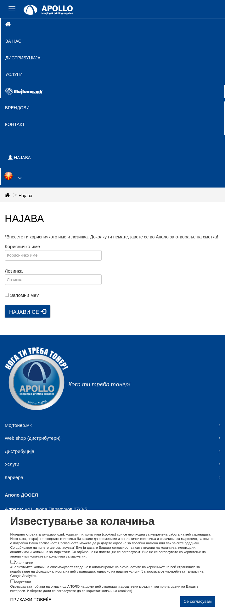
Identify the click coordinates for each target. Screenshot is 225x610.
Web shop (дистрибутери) (32, 438)
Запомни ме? (24, 295)
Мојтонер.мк (18, 425)
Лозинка (14, 271)
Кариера (14, 477)
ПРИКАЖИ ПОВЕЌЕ (31, 599)
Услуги (13, 74)
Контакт (15, 124)
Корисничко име (22, 246)
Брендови (17, 107)
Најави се (27, 312)
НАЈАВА (19, 157)
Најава (25, 195)
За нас (13, 41)
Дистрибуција (23, 57)
